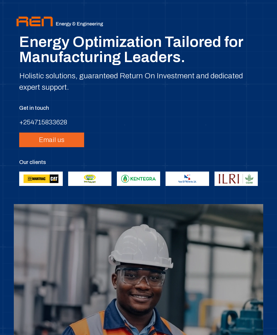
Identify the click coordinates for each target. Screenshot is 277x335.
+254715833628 (43, 122)
